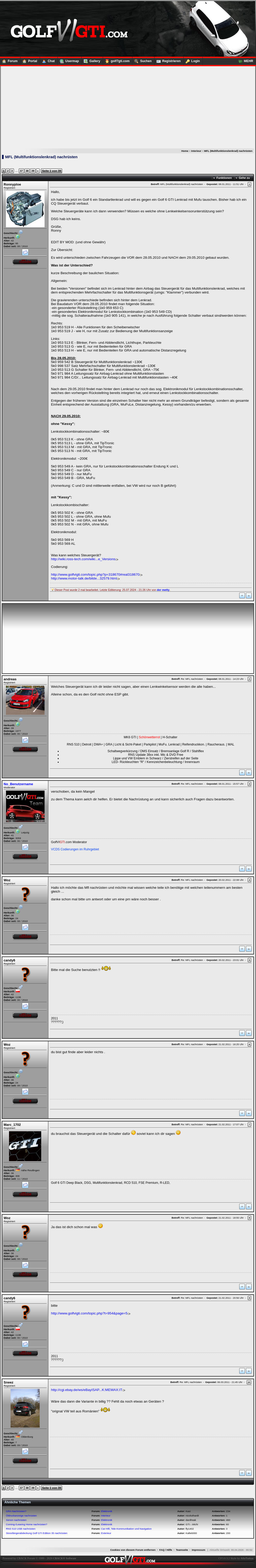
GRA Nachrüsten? (16, 1511)
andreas (10, 679)
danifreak (191, 1520)
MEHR (244, 60)
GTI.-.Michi (192, 1524)
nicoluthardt (192, 1515)
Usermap (68, 60)
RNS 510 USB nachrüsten (20, 1528)
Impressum (198, 1549)
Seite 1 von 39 (51, 170)
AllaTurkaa (247, 1558)
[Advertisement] (128, 107)
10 (249, 1382)
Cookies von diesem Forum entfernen (133, 1549)
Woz (7, 880)
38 (27, 170)
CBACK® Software (64, 1558)
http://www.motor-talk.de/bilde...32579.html (84, 578)
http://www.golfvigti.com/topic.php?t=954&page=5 (89, 1313)
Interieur (196, 150)
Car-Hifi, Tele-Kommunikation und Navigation (126, 1528)
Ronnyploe (12, 184)
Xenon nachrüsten (16, 1520)
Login (192, 60)
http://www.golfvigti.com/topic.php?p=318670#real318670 (95, 574)
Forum (9, 60)
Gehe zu (244, 177)
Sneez (8, 1382)
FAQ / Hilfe (165, 1549)
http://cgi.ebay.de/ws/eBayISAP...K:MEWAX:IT (86, 1390)
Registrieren (168, 60)
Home (184, 150)
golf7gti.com (116, 60)
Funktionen (224, 177)
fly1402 (190, 1528)
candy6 (9, 960)
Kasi (188, 1511)
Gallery (91, 60)
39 (32, 170)
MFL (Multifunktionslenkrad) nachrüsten (228, 150)
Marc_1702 (12, 1125)
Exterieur (106, 1533)
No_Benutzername (18, 784)
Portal (28, 60)
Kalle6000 (191, 1533)
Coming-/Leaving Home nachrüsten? (26, 1524)
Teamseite (182, 1549)
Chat (47, 60)
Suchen (141, 60)
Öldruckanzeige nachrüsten (21, 1515)
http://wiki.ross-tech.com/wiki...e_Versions (83, 559)
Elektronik (106, 1511)
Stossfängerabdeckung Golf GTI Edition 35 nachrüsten (36, 1533)
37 (21, 170)
